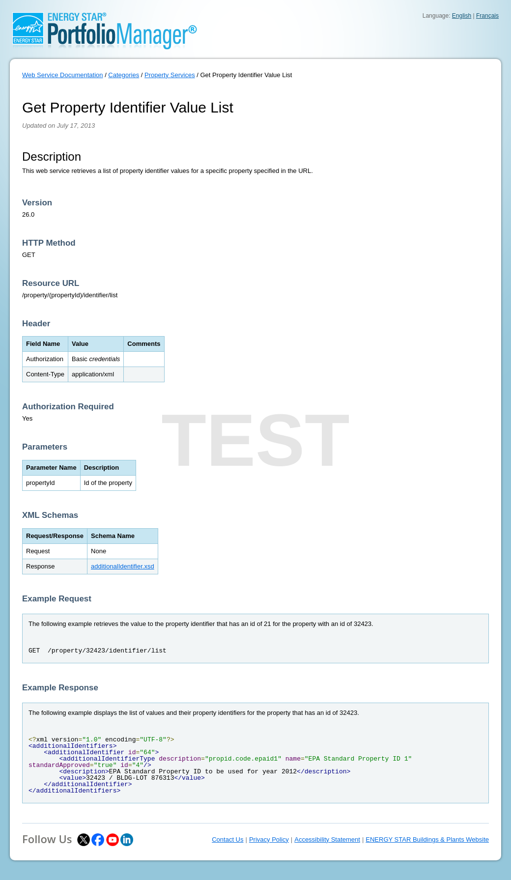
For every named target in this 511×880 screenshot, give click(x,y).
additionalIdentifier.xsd (122, 566)
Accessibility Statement (327, 839)
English (461, 15)
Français (487, 15)
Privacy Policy (269, 839)
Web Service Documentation (62, 75)
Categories (123, 75)
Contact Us (227, 839)
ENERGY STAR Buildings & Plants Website (427, 839)
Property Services (169, 75)
